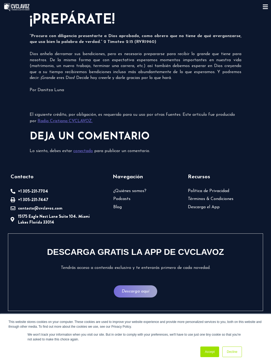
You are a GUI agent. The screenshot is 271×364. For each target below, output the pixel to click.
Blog (117, 207)
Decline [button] (232, 352)
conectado (83, 151)
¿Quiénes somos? (129, 191)
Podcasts (121, 199)
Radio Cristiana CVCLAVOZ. (65, 121)
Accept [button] (210, 352)
